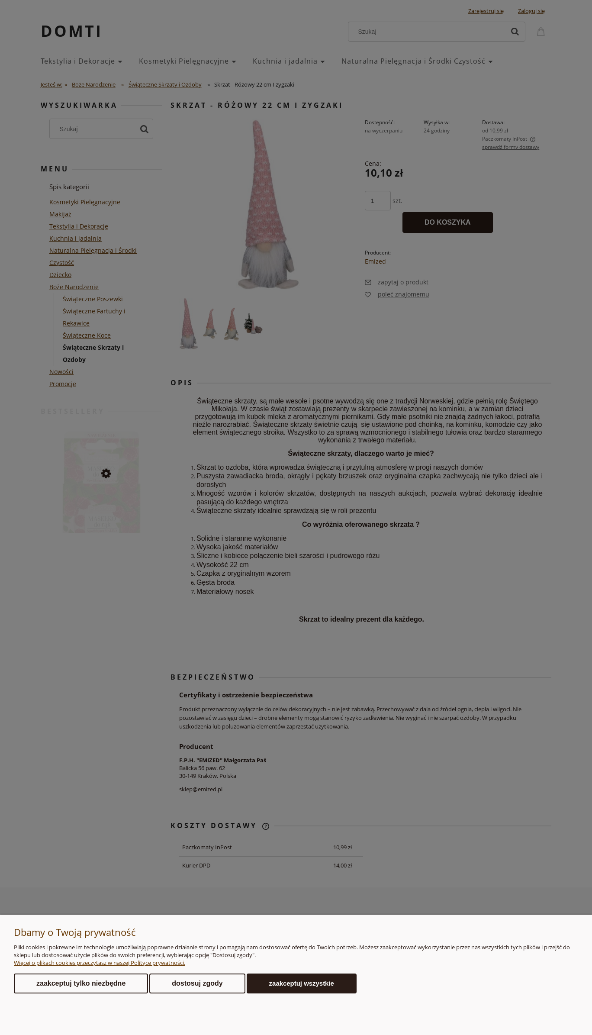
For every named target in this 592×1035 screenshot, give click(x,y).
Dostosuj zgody (197, 983)
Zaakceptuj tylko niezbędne (80, 983)
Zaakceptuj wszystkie (301, 983)
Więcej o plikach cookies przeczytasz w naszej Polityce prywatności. (99, 963)
